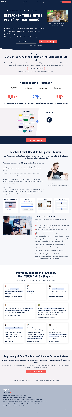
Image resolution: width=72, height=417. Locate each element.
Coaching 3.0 (11, 401)
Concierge (18, 399)
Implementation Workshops (28, 399)
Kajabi (9, 403)
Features (17, 395)
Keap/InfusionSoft (16, 403)
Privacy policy (9, 405)
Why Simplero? (11, 395)
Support (9, 399)
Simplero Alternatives (35, 403)
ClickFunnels (23, 403)
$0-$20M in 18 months (35, 401)
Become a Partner (18, 397)
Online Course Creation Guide (22, 401)
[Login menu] (61, 2)
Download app (44, 401)
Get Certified (10, 397)
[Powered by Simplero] (36, 413)
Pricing (25, 395)
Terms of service (17, 405)
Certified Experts (39, 399)
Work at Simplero (27, 397)
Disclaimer (24, 405)
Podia (28, 403)
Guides (14, 399)
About (21, 395)
